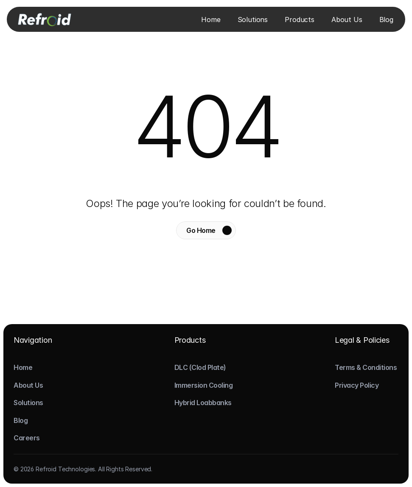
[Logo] (44, 18)
